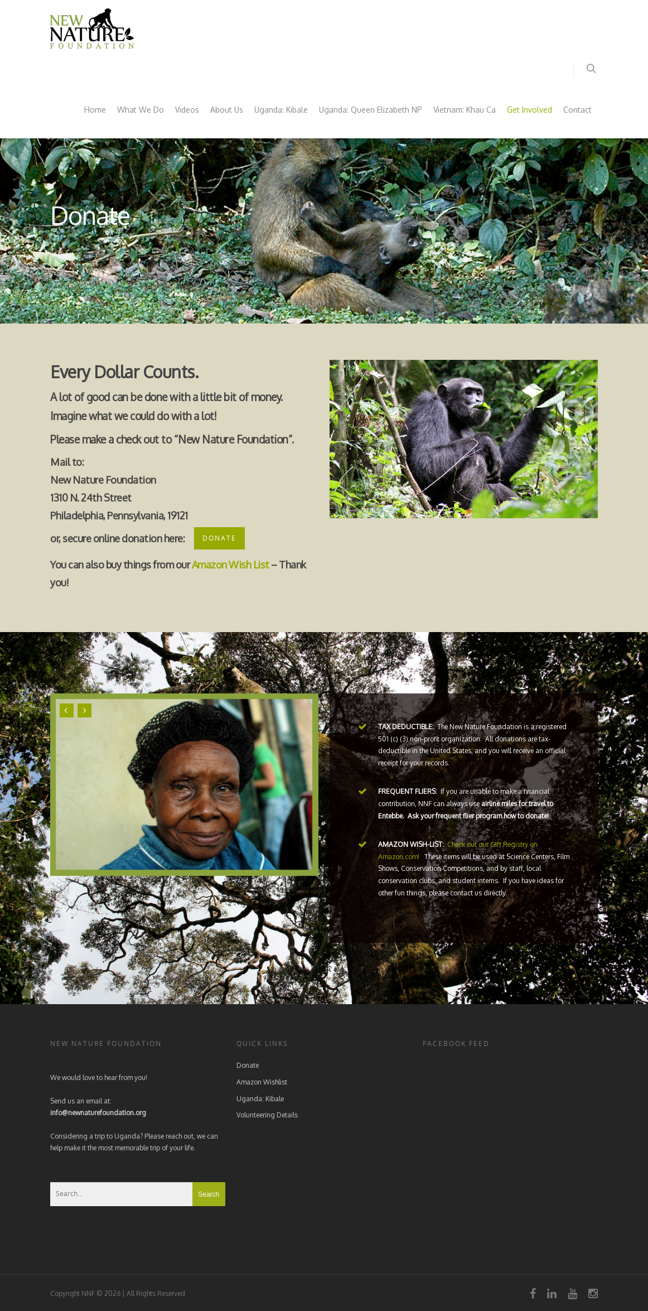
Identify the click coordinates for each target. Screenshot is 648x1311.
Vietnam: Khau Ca (464, 109)
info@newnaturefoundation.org (98, 1112)
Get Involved (529, 109)
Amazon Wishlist (261, 1082)
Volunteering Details (267, 1115)
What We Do (140, 109)
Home (95, 109)
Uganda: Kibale (281, 109)
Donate (247, 1065)
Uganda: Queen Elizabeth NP (370, 109)
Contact (577, 109)
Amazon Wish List (230, 564)
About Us (226, 109)
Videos (187, 109)
